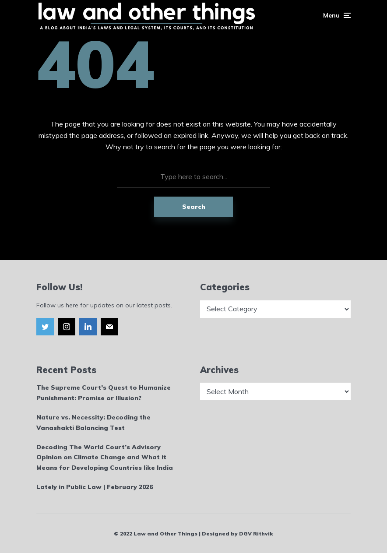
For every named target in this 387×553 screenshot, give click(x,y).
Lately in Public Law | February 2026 (94, 487)
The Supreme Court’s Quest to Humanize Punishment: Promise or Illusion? (103, 393)
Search (193, 207)
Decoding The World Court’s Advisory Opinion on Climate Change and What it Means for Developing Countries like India (104, 457)
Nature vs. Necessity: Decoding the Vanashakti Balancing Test (93, 422)
